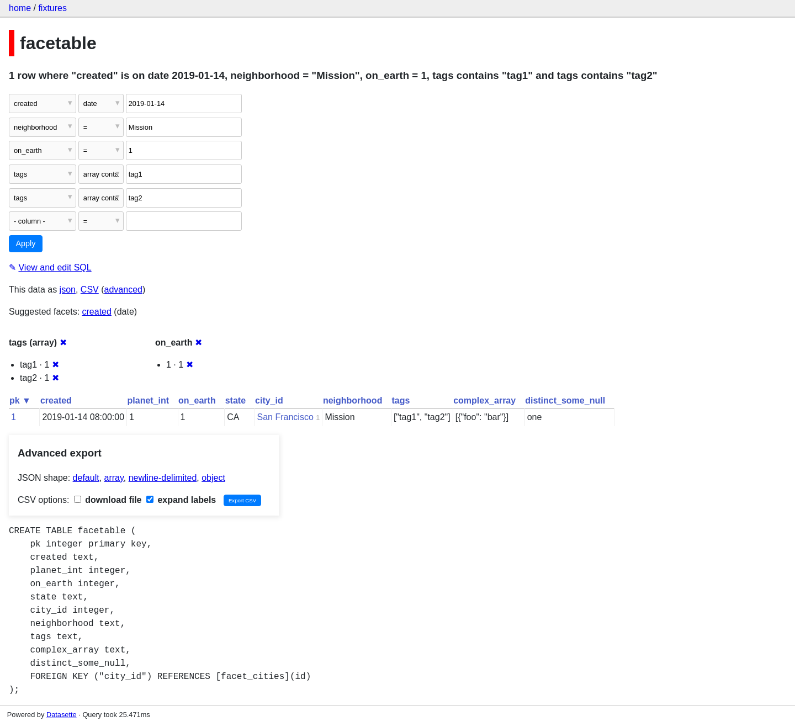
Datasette (61, 714)
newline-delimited (163, 477)
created (97, 311)
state (235, 400)
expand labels (181, 500)
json (68, 289)
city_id (269, 400)
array (114, 477)
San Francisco (285, 417)
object (213, 477)
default (86, 477)
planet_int (148, 400)
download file (108, 500)
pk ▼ (20, 400)
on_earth (197, 400)
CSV (90, 289)
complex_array (484, 400)
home (20, 8)
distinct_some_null (565, 400)
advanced (123, 289)
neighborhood (353, 400)
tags (400, 400)
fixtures (52, 8)
